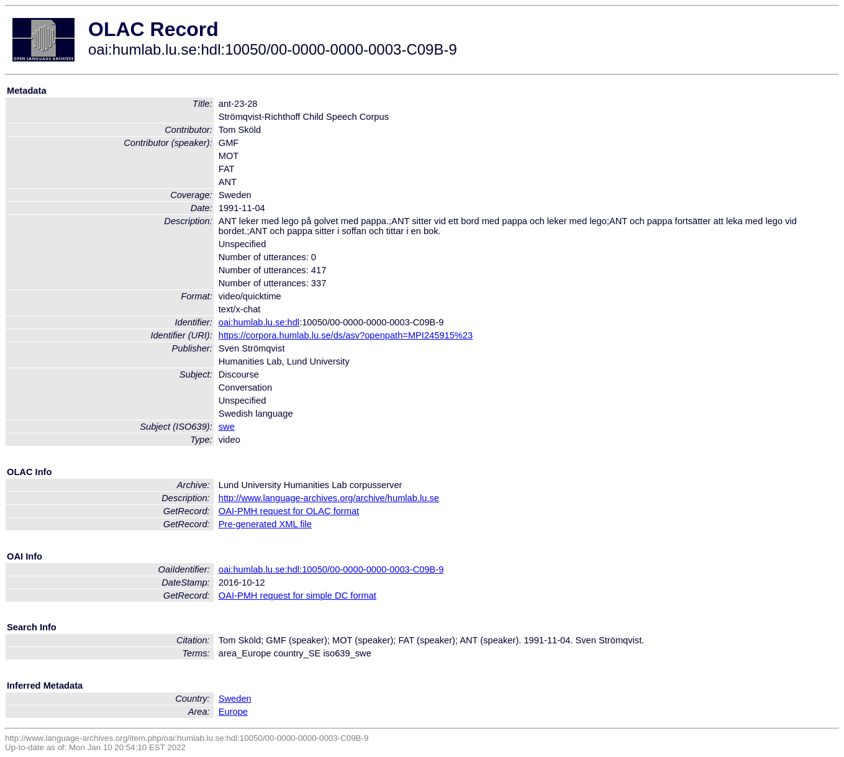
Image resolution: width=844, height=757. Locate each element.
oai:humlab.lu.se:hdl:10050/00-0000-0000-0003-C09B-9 (331, 569)
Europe (233, 712)
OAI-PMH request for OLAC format (289, 511)
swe (227, 427)
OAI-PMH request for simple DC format (297, 596)
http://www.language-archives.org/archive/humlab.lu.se (329, 498)
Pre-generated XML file (265, 524)
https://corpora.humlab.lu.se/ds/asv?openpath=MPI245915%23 (346, 335)
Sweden (235, 699)
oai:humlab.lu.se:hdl (259, 322)
